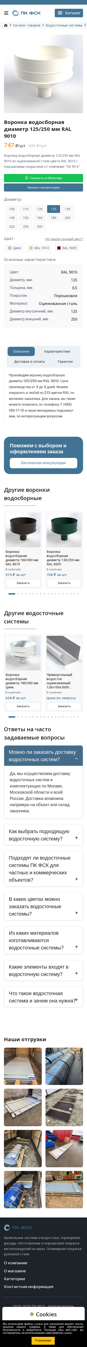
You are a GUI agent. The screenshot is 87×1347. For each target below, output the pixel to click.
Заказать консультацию (43, 187)
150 (26, 217)
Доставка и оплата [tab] (29, 361)
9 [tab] (44, 594)
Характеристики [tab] (57, 351)
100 (12, 209)
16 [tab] (70, 594)
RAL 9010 (69, 272)
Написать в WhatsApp (43, 178)
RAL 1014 (39, 248)
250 (26, 226)
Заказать (23, 583)
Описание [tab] (21, 351)
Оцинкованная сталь (58, 303)
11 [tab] (52, 594)
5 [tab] (29, 594)
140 (12, 217)
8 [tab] (41, 594)
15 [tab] (67, 594)
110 (26, 209)
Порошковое (65, 295)
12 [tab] (55, 594)
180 (53, 217)
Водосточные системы (64, 25)
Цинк (14, 248)
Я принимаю (43, 1340)
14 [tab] (63, 594)
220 (12, 226)
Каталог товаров (26, 25)
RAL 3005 (67, 248)
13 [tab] (59, 594)
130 (67, 209)
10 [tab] (48, 594)
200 (67, 217)
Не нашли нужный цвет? (64, 239)
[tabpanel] (23, 550)
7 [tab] (37, 594)
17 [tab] (74, 594)
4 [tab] (25, 594)
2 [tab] (18, 594)
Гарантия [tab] (65, 361)
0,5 (74, 287)
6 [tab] (33, 594)
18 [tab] (78, 594)
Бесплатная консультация (43, 463)
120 (39, 209)
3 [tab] (22, 594)
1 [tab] (11, 594)
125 (53, 209)
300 (39, 226)
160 (39, 217)
